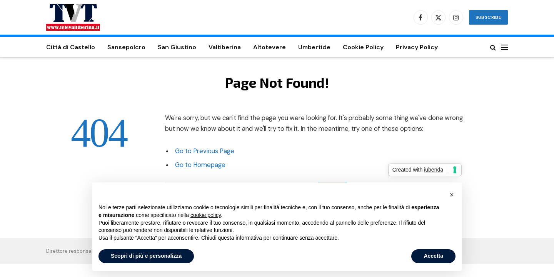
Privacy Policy (417, 47)
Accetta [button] (433, 256)
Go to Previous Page (204, 151)
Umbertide (314, 47)
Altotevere (269, 47)
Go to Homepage (200, 165)
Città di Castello (70, 47)
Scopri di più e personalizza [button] (146, 256)
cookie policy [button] (205, 215)
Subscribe (488, 17)
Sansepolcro (126, 47)
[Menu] (504, 47)
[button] (452, 195)
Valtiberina (225, 47)
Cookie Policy (363, 47)
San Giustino (177, 47)
